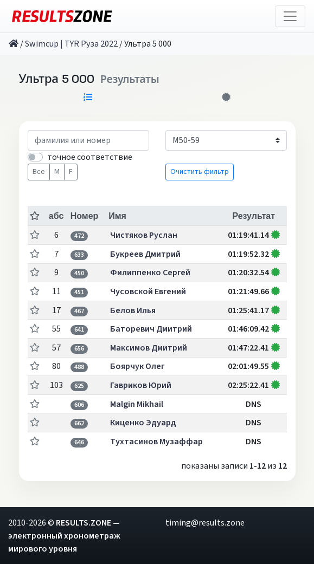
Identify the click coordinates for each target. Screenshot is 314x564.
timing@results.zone (205, 523)
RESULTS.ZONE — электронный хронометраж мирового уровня (64, 536)
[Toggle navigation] (290, 16)
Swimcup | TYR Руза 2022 (71, 44)
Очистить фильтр (199, 171)
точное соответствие (89, 157)
